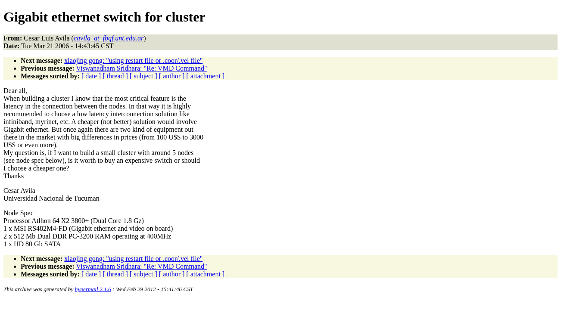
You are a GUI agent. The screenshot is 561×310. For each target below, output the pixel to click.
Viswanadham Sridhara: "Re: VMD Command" (141, 68)
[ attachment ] (205, 76)
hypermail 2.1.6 (93, 289)
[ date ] (91, 76)
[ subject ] (143, 76)
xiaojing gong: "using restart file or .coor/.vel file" (133, 60)
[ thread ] (115, 76)
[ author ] (172, 76)
